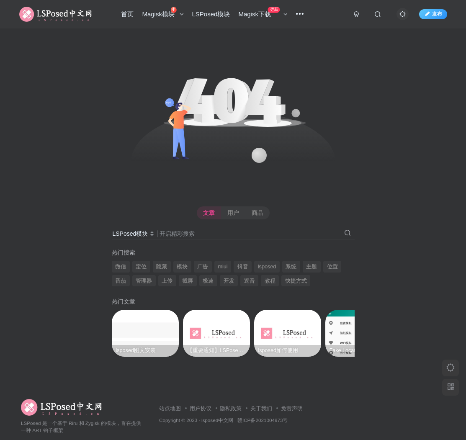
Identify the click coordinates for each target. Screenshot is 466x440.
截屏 (187, 281)
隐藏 (161, 267)
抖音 (242, 267)
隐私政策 (231, 392)
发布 (433, 14)
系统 (291, 267)
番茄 (120, 281)
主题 (311, 267)
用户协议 (200, 392)
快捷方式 (296, 281)
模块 (182, 267)
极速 (208, 281)
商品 (257, 212)
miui (223, 267)
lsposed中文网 (217, 404)
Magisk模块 (163, 12)
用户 (233, 212)
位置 (332, 267)
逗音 (249, 281)
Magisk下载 (263, 12)
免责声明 (292, 392)
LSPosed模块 (211, 14)
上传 (167, 281)
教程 (270, 281)
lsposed (267, 267)
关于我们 (261, 392)
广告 (202, 267)
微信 (120, 267)
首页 (127, 14)
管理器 (144, 281)
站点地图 (170, 392)
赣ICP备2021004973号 (262, 404)
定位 (141, 267)
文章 (209, 212)
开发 (229, 281)
